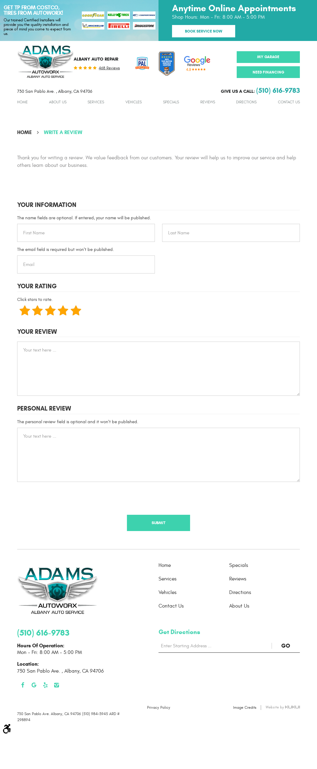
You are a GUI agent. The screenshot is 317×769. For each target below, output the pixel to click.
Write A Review (63, 132)
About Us (57, 102)
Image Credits (244, 707)
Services (96, 102)
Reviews (207, 102)
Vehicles (133, 102)
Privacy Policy (158, 707)
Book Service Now (203, 31)
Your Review (37, 332)
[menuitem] (22, 102)
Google (34, 685)
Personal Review (44, 408)
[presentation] (63, 498)
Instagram (57, 685)
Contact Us (289, 102)
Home (22, 102)
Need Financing (268, 72)
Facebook (23, 685)
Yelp (45, 685)
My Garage (268, 56)
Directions (246, 102)
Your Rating (37, 286)
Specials (171, 102)
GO (290, 645)
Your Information (46, 205)
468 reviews (109, 68)
